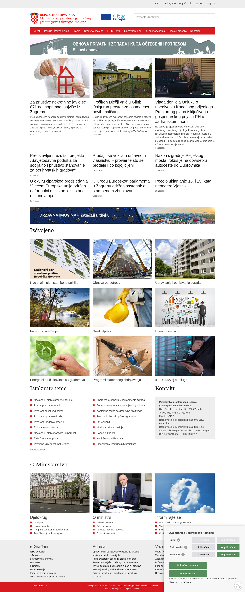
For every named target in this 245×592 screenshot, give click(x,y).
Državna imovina (93, 31)
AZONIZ (97, 576)
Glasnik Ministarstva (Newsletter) (175, 522)
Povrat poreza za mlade (47, 405)
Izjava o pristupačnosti (129, 588)
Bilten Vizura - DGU (169, 529)
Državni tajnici (104, 526)
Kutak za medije (42, 526)
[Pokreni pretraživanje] (211, 16)
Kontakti (195, 31)
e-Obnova (35, 562)
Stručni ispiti (104, 422)
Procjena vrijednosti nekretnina (52, 444)
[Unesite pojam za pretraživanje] (160, 17)
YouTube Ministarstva (170, 526)
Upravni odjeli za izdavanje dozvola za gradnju (116, 551)
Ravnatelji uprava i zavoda (110, 529)
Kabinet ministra (105, 522)
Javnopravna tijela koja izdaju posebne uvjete (115, 562)
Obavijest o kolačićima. (180, 582)
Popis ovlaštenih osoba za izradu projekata (114, 559)
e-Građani (35, 566)
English (211, 3)
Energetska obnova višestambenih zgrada (121, 400)
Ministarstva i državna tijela (106, 555)
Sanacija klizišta (106, 433)
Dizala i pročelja (177, 31)
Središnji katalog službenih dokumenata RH (115, 569)
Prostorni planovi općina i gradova (116, 416)
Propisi (77, 31)
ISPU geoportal (38, 551)
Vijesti (37, 31)
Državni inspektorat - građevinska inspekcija (115, 573)
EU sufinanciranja (154, 31)
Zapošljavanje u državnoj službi (50, 533)
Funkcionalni (176, 553)
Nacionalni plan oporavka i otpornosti (55, 433)
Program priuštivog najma (49, 411)
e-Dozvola (35, 555)
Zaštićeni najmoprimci (46, 438)
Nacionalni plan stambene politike (53, 400)
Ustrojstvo (39, 522)
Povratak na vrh (40, 586)
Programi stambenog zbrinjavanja (51, 529)
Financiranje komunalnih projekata (116, 444)
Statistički (175, 561)
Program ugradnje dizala (48, 416)
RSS (157, 3)
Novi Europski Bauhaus (110, 438)
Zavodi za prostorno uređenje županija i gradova (117, 566)
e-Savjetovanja (37, 569)
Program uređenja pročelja (49, 422)
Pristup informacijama (56, 31)
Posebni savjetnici (106, 533)
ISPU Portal (114, 31)
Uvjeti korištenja (112, 588)
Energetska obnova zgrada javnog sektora (121, 405)
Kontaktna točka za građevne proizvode (119, 411)
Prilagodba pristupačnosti (178, 3)
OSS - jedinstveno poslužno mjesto (48, 576)
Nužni (172, 546)
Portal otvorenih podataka (43, 573)
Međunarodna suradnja (110, 427)
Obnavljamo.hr (132, 31)
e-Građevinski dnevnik (41, 559)
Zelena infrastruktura (46, 427)
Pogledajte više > (39, 449)
